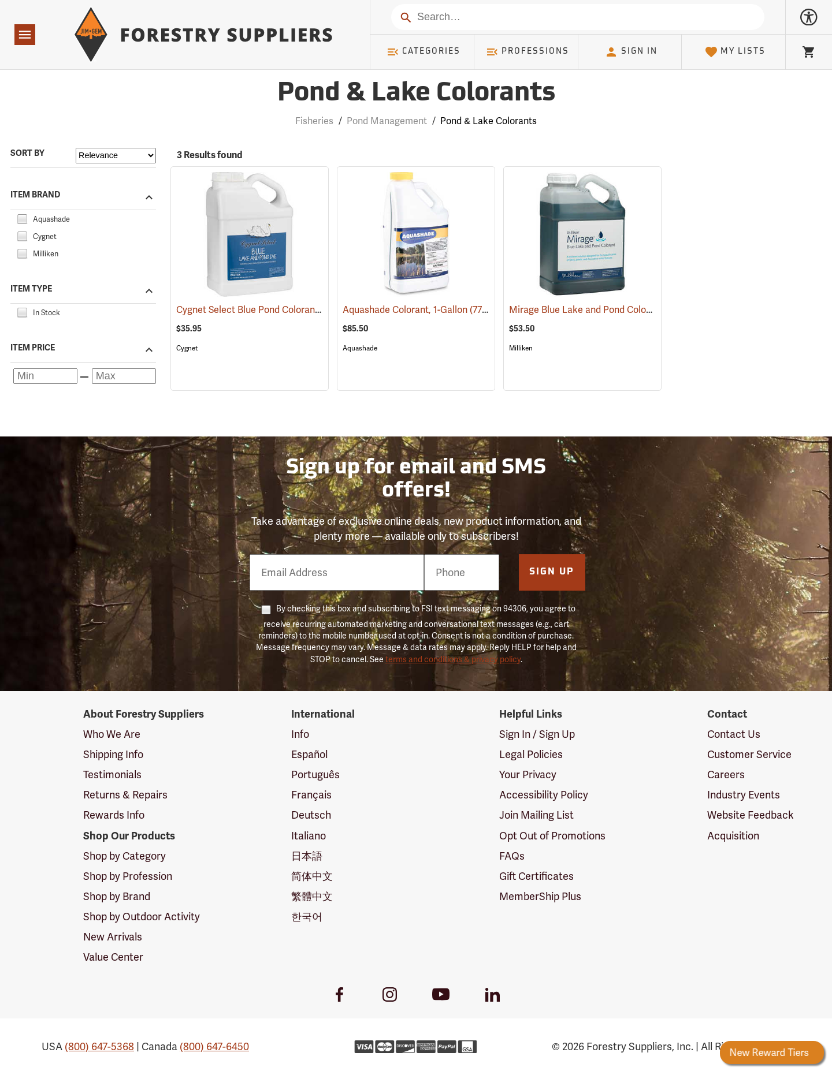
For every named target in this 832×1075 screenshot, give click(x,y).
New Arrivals (112, 936)
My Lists (735, 52)
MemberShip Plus (540, 896)
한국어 (306, 916)
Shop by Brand (116, 896)
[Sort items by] (116, 155)
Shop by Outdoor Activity (141, 916)
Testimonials (112, 774)
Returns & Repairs (125, 794)
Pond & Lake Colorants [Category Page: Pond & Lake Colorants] (416, 94)
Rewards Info (113, 815)
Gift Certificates (536, 876)
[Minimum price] (45, 376)
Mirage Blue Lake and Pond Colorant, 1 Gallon (621, 310)
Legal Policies (531, 754)
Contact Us (733, 734)
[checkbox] (22, 217)
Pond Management (387, 121)
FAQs (512, 856)
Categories (423, 52)
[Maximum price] (124, 376)
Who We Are (111, 734)
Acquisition (733, 835)
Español (309, 754)
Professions (527, 52)
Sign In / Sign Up (537, 734)
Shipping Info (113, 754)
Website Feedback (750, 815)
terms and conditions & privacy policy (453, 659)
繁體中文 (312, 896)
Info (300, 734)
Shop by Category (124, 856)
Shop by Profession (127, 876)
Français (311, 794)
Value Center (113, 957)
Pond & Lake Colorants (488, 121)
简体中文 (312, 876)
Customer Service (749, 754)
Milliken (521, 348)
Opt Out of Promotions (552, 835)
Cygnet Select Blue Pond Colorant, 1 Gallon (282, 310)
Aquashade (360, 348)
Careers (726, 774)
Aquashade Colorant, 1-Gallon (421, 309)
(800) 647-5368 (99, 1046)
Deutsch (311, 815)
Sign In (631, 52)
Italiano (308, 835)
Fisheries (314, 121)
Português (315, 774)
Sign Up (551, 572)
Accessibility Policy (543, 794)
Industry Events (743, 794)
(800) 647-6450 (214, 1046)
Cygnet (187, 348)
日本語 (306, 856)
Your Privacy (527, 774)
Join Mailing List (536, 815)
